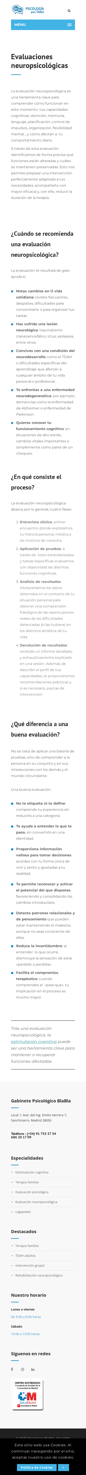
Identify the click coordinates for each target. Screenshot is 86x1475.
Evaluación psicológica (32, 1192)
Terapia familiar (27, 1182)
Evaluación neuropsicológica (36, 1202)
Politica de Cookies (37, 1467)
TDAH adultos (25, 1256)
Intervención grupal (30, 1265)
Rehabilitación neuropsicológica (39, 1275)
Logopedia (23, 1212)
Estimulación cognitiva (32, 1172)
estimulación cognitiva (34, 1041)
